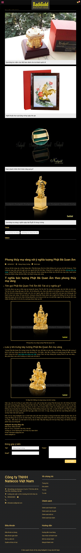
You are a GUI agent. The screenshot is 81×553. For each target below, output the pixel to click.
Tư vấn (44, 493)
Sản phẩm (45, 486)
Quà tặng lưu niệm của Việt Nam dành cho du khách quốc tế (26, 62)
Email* (7, 453)
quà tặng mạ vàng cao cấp (29, 232)
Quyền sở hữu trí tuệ (11, 542)
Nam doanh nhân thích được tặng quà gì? (19, 169)
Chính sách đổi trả (47, 514)
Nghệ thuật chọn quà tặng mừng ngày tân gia (21, 115)
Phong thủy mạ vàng (12, 232)
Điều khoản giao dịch (11, 535)
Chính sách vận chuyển (49, 511)
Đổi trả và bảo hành (48, 539)
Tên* (6, 448)
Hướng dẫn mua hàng (48, 532)
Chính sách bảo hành (48, 518)
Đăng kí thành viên (47, 542)
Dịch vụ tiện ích (9, 539)
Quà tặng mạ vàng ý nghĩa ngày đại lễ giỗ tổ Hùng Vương (25, 222)
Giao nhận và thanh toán (49, 535)
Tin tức (44, 490)
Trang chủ (45, 483)
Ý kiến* (44, 448)
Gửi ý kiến (70, 461)
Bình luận (36, 264)
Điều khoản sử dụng (11, 532)
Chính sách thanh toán (49, 508)
